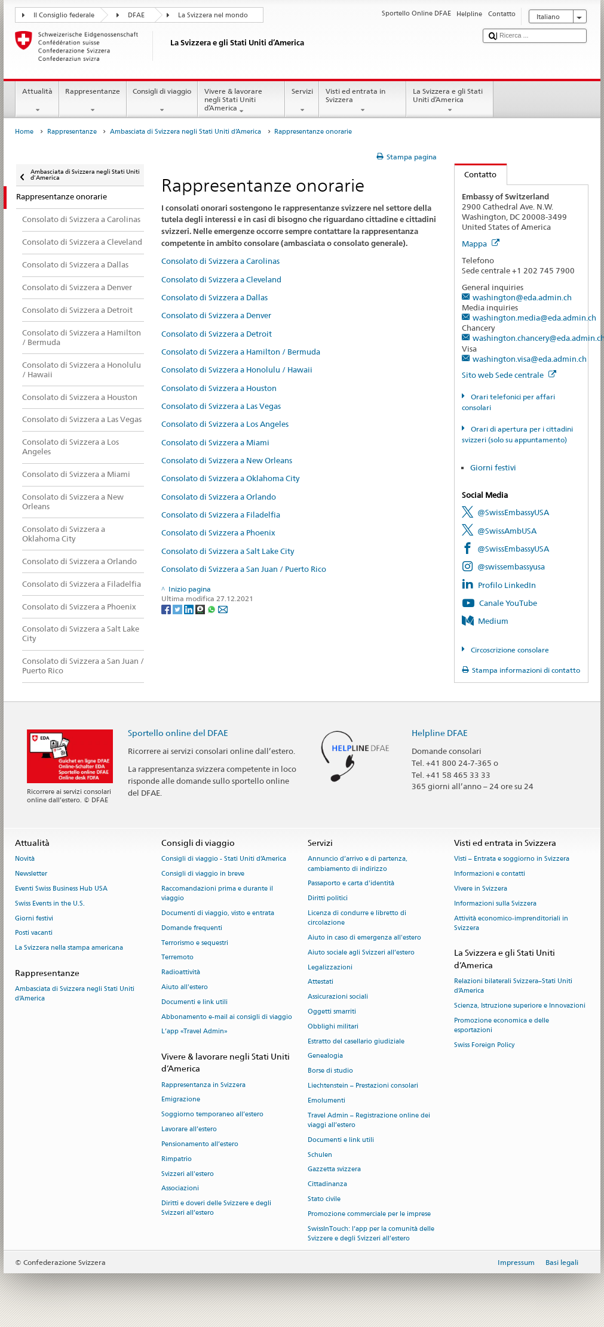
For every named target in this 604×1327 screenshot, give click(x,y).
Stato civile (324, 1199)
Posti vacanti (34, 933)
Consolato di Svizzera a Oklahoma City (230, 478)
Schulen (320, 1155)
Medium (493, 621)
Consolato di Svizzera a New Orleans (226, 460)
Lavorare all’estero (189, 1129)
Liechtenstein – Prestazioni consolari (363, 1085)
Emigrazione (180, 1100)
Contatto (476, 174)
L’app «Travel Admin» (194, 1032)
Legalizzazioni (330, 967)
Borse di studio (330, 1071)
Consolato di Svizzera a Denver (216, 315)
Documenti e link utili (194, 1002)
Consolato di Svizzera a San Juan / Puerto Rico (243, 569)
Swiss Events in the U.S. (50, 903)
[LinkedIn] (189, 608)
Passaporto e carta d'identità (351, 884)
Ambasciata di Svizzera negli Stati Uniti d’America (185, 132)
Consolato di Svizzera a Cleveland (221, 279)
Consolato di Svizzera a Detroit (216, 333)
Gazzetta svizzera (334, 1170)
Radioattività (180, 973)
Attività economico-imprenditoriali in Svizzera (511, 923)
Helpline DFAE (440, 733)
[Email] (223, 608)
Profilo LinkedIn (507, 585)
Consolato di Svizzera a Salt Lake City (227, 551)
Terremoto (177, 958)
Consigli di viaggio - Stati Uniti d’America (223, 859)
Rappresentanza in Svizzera (203, 1085)
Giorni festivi (493, 467)
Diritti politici (328, 899)
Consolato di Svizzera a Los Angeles (225, 424)
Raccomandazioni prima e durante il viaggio (217, 893)
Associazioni (180, 1189)
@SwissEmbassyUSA (513, 512)
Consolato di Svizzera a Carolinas (220, 261)
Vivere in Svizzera (480, 888)
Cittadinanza (327, 1185)
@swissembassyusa (511, 566)
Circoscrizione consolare (509, 649)
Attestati (320, 982)
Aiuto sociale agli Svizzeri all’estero (361, 952)
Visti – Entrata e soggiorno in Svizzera (511, 859)
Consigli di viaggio (162, 101)
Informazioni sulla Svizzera (495, 903)
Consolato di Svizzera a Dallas (214, 297)
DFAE (136, 15)
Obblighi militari (333, 1026)
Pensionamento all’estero (199, 1144)
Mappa (480, 243)
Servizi (302, 101)
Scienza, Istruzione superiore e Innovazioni (519, 1005)
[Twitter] (178, 608)
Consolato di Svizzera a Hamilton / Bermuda (240, 351)
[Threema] (201, 608)
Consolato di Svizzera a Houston (219, 388)
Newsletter (31, 874)
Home (24, 132)
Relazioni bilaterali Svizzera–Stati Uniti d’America (513, 986)
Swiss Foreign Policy (484, 1045)
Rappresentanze (93, 101)
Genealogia (325, 1056)
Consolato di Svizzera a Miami (215, 442)
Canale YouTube (508, 603)
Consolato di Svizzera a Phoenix (218, 532)
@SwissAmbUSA (506, 530)
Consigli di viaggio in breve (202, 874)
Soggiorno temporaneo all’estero (212, 1115)
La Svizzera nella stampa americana (69, 948)
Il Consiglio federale (63, 15)
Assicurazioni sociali (338, 997)
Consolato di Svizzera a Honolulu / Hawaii (236, 369)
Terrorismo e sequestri (194, 943)
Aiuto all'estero (184, 987)
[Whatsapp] (212, 608)
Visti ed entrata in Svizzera (363, 101)
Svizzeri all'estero (187, 1174)
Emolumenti (326, 1100)
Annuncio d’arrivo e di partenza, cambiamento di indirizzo (357, 864)
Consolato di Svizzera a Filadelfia (220, 514)
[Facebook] (167, 608)
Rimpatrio (176, 1159)
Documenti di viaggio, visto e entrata (217, 913)
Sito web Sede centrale (509, 375)
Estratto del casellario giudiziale (356, 1041)
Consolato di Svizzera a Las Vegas (221, 406)
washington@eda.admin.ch (522, 297)
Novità (25, 859)
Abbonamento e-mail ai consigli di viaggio (226, 1017)
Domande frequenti (191, 928)
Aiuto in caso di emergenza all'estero (364, 937)
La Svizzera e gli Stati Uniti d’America (450, 101)
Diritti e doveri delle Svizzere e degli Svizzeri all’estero (216, 1208)
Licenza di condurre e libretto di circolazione (357, 917)
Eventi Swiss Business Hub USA (61, 888)
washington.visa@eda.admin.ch (530, 359)
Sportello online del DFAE (178, 733)
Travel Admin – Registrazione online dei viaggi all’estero (369, 1120)
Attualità (37, 101)
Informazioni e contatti (489, 874)
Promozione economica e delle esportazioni (501, 1025)
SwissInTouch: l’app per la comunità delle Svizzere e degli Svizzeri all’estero (371, 1233)
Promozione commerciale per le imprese (369, 1214)
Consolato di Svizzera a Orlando (218, 496)
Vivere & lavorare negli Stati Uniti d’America (241, 101)
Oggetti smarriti (332, 1011)
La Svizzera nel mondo (213, 15)
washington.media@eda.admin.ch (534, 317)
